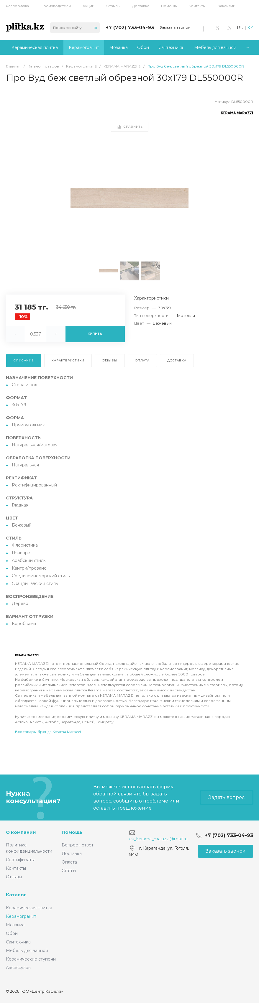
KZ (250, 27)
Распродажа (17, 6)
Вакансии (226, 6)
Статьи (69, 870)
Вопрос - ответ (78, 845)
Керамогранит (21, 916)
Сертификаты (20, 859)
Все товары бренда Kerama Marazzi (48, 748)
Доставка (140, 6)
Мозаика (15, 925)
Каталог (16, 894)
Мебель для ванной (27, 950)
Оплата (69, 862)
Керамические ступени (31, 959)
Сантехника (18, 942)
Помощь (169, 6)
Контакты (197, 6)
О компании (21, 832)
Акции (88, 6)
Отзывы (113, 6)
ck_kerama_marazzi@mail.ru (158, 838)
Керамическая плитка (29, 907)
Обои (12, 933)
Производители (56, 6)
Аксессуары (18, 967)
